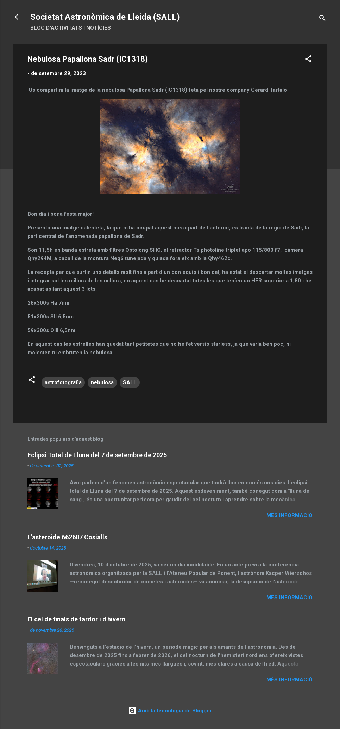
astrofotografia (63, 382)
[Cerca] (322, 19)
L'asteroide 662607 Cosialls (67, 537)
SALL (130, 382)
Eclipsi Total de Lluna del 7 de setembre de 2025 (97, 455)
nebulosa (102, 382)
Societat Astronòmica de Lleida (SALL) (105, 17)
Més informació (289, 515)
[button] (308, 60)
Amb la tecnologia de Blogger (170, 710)
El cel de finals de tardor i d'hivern (76, 619)
